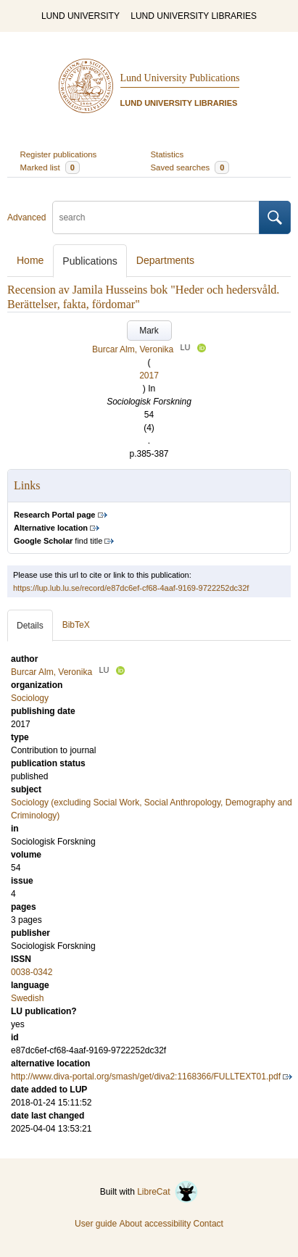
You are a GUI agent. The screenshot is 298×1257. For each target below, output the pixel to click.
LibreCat (167, 1191)
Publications (89, 261)
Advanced (26, 217)
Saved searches (190, 167)
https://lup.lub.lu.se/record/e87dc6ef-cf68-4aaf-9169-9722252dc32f (131, 588)
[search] (156, 217)
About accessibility (155, 1224)
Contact (208, 1224)
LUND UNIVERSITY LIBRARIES (194, 16)
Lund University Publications (180, 77)
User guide (96, 1224)
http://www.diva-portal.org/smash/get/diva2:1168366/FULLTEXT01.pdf (146, 1076)
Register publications (58, 154)
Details (30, 626)
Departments (165, 260)
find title (58, 540)
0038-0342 (31, 972)
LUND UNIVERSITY (80, 16)
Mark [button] (149, 330)
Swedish (27, 998)
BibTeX (76, 625)
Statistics (167, 154)
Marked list (50, 167)
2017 (149, 375)
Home (30, 260)
